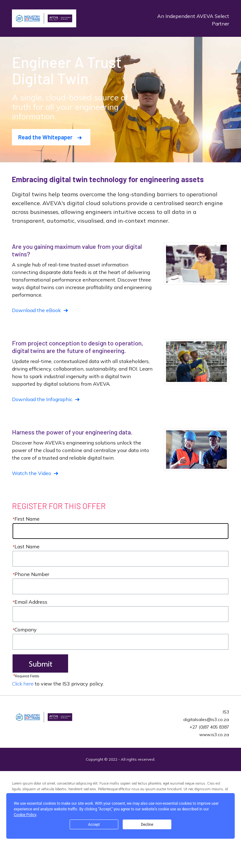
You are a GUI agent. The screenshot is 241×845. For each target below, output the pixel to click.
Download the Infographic (42, 399)
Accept (94, 824)
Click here (23, 683)
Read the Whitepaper (45, 137)
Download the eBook (36, 310)
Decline (147, 824)
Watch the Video (31, 473)
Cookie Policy (25, 815)
